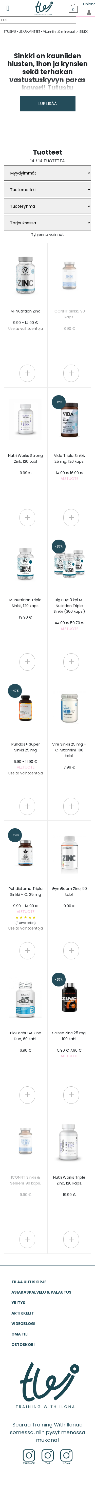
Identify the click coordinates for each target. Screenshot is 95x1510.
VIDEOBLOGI (23, 1323)
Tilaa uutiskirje (28, 1282)
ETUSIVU (10, 31)
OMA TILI (20, 1334)
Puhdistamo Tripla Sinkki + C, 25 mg (26, 908)
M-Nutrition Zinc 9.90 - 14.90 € (25, 319)
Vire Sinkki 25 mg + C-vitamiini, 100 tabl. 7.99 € (69, 755)
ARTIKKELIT (22, 1313)
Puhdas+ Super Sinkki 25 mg (25, 758)
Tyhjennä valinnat (47, 234)
